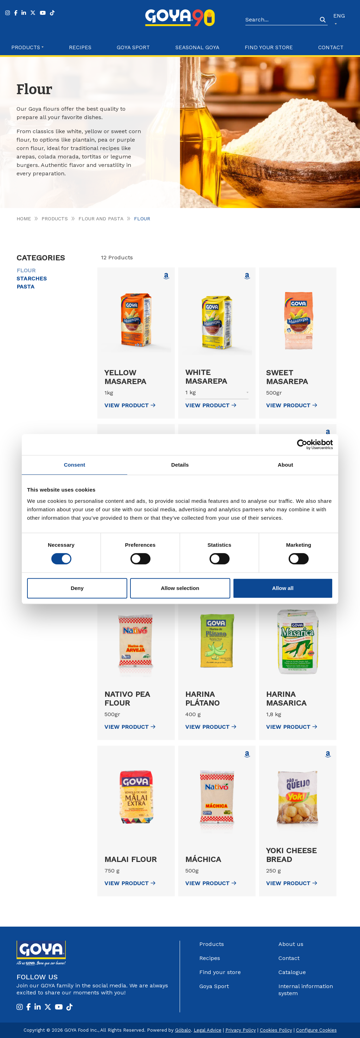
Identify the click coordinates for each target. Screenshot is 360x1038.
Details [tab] (180, 465)
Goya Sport (133, 47)
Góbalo (183, 1030)
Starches (32, 278)
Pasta (25, 286)
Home (24, 218)
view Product (129, 405)
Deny (77, 588)
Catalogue (292, 972)
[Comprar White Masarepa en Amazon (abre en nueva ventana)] (247, 276)
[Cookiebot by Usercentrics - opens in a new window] (302, 444)
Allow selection (180, 588)
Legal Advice (207, 1030)
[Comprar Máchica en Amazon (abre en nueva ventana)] (247, 754)
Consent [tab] (74, 465)
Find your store (269, 47)
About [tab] (285, 465)
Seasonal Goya (197, 47)
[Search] (281, 20)
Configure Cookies (316, 1030)
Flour (26, 270)
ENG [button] (339, 15)
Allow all (283, 588)
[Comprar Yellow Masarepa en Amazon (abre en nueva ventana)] (166, 276)
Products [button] (25, 47)
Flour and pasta (100, 218)
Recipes (80, 47)
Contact (330, 47)
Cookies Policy (276, 1030)
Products (54, 218)
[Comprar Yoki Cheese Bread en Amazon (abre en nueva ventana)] (328, 754)
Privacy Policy (240, 1030)
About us (290, 944)
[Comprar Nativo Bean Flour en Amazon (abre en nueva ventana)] (328, 432)
